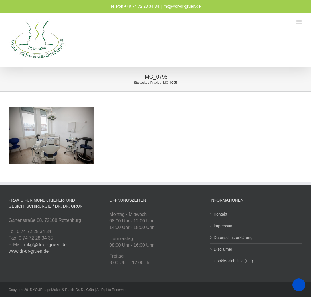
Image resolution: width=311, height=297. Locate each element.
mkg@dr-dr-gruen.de (182, 6)
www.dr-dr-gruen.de (29, 251)
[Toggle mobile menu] (299, 22)
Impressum (223, 226)
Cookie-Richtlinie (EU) (233, 261)
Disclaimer (223, 249)
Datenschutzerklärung (233, 237)
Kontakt (220, 214)
